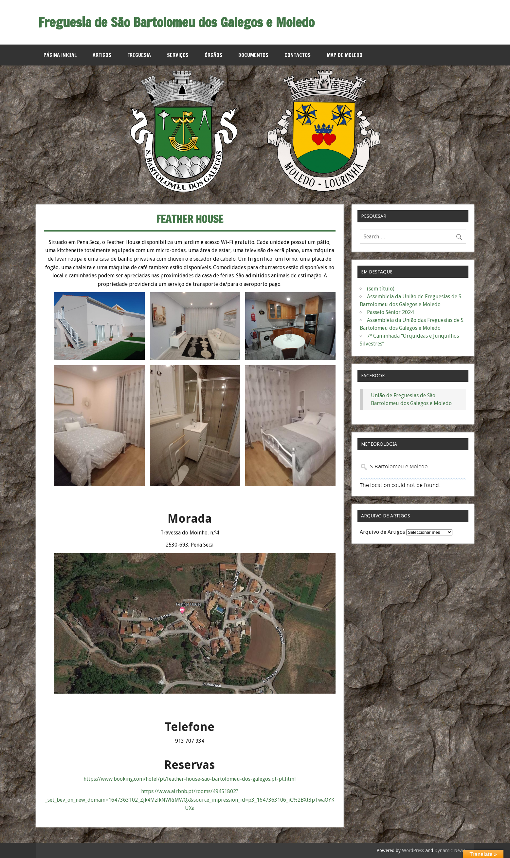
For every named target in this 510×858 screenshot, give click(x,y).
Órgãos (213, 55)
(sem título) (380, 289)
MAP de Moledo (344, 55)
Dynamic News (449, 850)
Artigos (102, 55)
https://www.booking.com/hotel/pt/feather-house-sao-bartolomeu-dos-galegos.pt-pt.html (189, 779)
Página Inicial (60, 55)
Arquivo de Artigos (382, 532)
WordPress (413, 850)
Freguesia (139, 55)
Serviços (178, 55)
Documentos (253, 55)
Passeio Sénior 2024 (390, 312)
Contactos (297, 55)
